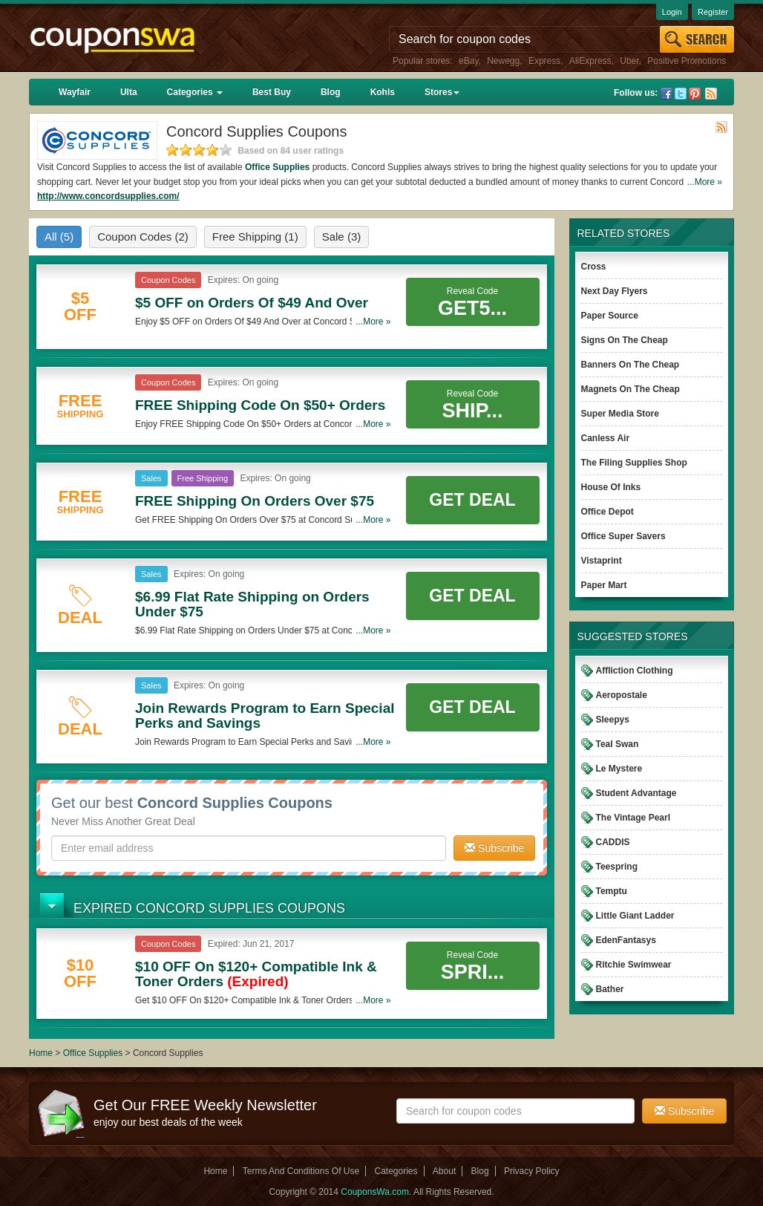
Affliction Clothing (634, 670)
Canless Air (605, 438)
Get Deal (472, 499)
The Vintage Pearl (633, 817)
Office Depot (607, 511)
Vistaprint (601, 560)
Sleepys (612, 719)
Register (713, 11)
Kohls (382, 92)
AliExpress (590, 61)
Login (672, 11)
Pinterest (695, 94)
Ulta (128, 92)
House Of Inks (611, 487)
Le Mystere (619, 768)
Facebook (666, 94)
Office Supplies (277, 167)
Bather (610, 989)
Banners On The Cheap (630, 364)
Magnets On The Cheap (630, 389)
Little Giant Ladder (635, 915)
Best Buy (271, 92)
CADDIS (613, 842)
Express (544, 61)
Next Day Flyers (614, 291)
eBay (468, 61)
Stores (442, 92)
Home (41, 1053)
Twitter (681, 94)
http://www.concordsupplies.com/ (108, 196)
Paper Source (609, 315)
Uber (629, 61)
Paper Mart (604, 585)
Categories (195, 92)
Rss (711, 94)
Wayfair (75, 92)
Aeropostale (621, 695)
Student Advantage (636, 793)
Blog (331, 92)
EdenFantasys (626, 940)
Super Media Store (620, 413)
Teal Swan (617, 744)
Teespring (617, 866)
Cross (593, 266)
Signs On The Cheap (624, 340)
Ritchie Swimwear (634, 964)
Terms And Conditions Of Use (301, 1171)
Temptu (611, 891)
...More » (704, 182)
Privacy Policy (532, 1171)
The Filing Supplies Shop (634, 462)
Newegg (503, 61)
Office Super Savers (623, 536)
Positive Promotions (686, 61)
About (444, 1171)
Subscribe (494, 848)
